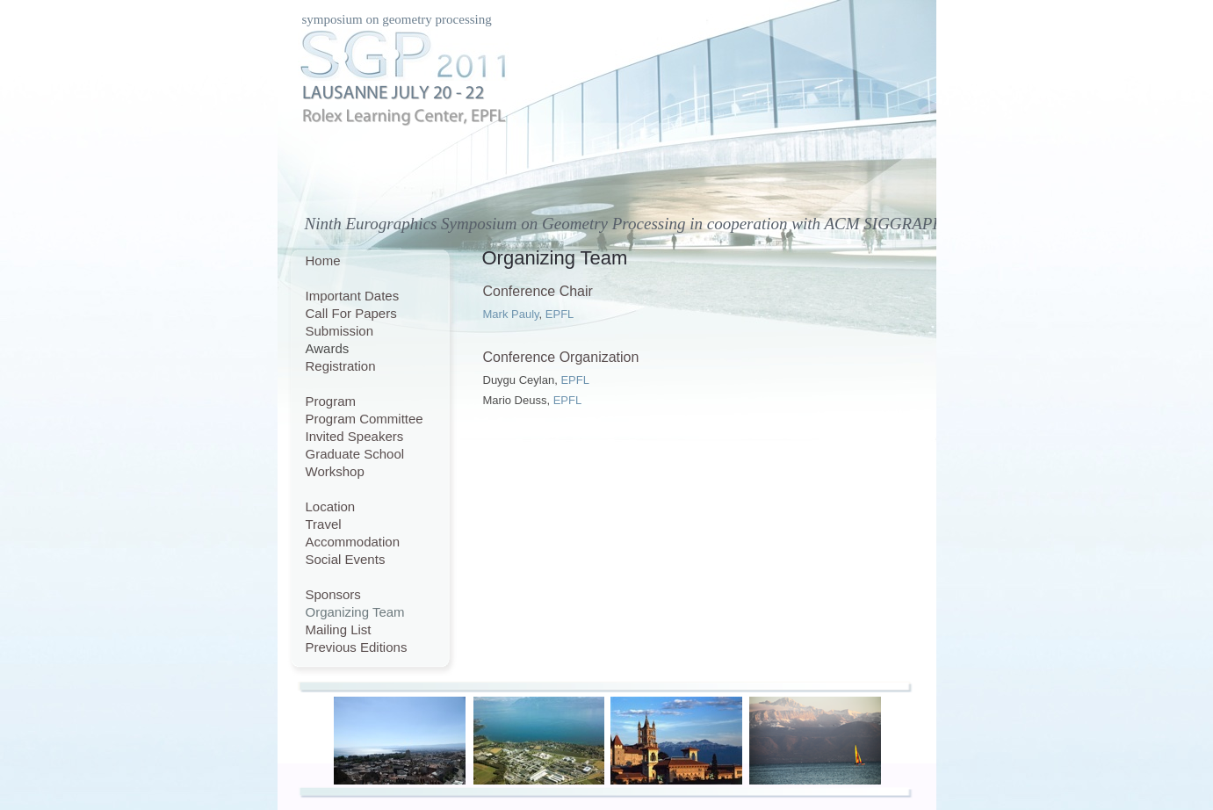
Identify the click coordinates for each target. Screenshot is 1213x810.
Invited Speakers (355, 436)
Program (331, 401)
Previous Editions (357, 647)
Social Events (346, 559)
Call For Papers (351, 313)
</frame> (564, 596)
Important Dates (353, 295)
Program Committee (364, 418)
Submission (340, 330)
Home (323, 260)
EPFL (559, 314)
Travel (324, 524)
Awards (328, 348)
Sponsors (333, 594)
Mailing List (339, 629)
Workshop (335, 471)
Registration (341, 365)
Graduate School (355, 453)
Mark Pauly (511, 314)
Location (331, 506)
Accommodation (353, 541)
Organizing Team (355, 611)
